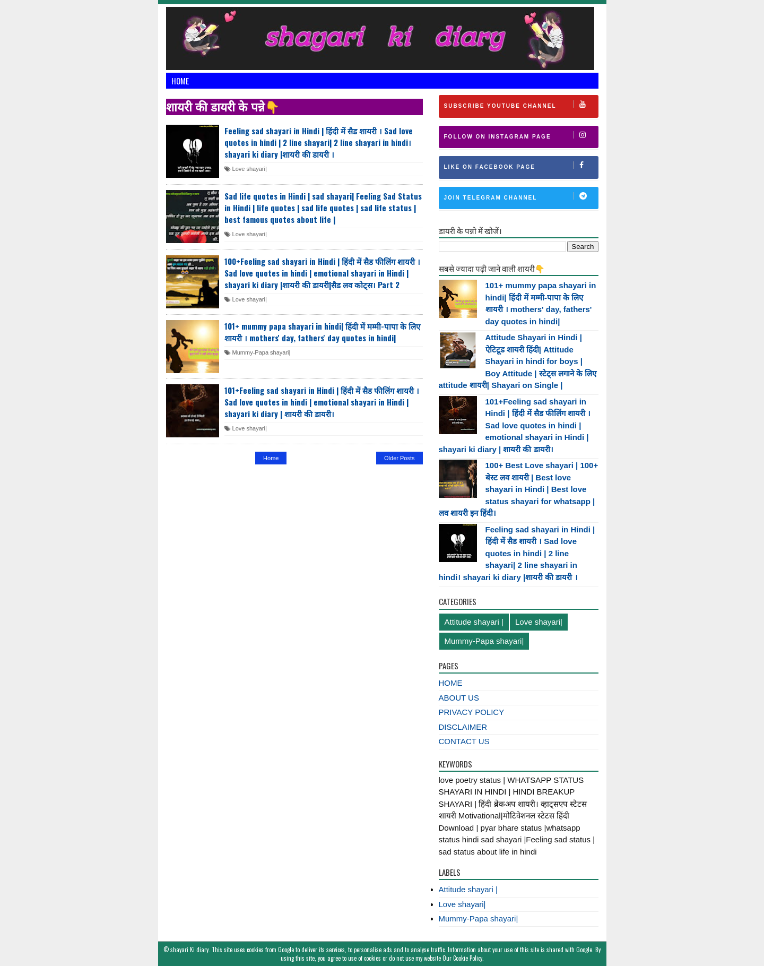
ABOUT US (459, 697)
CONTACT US (464, 741)
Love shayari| (245, 169)
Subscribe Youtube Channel (521, 104)
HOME (451, 682)
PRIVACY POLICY (472, 712)
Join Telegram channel (521, 196)
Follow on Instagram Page (521, 135)
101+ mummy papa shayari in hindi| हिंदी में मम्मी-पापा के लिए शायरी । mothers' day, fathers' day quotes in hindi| (322, 331)
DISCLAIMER (463, 726)
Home (180, 81)
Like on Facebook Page (521, 165)
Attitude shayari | (474, 621)
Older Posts (399, 458)
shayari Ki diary (189, 949)
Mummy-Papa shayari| (257, 352)
